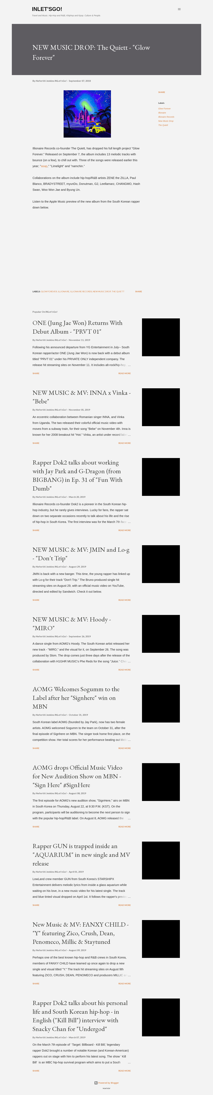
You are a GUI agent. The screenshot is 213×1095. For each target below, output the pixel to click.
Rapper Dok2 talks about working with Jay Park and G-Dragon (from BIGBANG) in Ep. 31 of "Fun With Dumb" (77, 475)
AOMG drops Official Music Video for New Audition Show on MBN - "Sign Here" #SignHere (77, 776)
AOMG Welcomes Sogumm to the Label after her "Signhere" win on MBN (76, 697)
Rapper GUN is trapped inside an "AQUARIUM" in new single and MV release (81, 854)
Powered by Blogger (106, 1082)
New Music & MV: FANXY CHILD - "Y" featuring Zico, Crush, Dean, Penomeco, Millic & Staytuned (81, 933)
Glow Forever (164, 108)
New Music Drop (166, 121)
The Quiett (163, 125)
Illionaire (162, 113)
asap (44, 166)
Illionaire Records (166, 117)
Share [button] (161, 92)
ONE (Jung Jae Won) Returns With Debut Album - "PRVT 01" (77, 327)
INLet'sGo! (47, 9)
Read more (124, 373)
